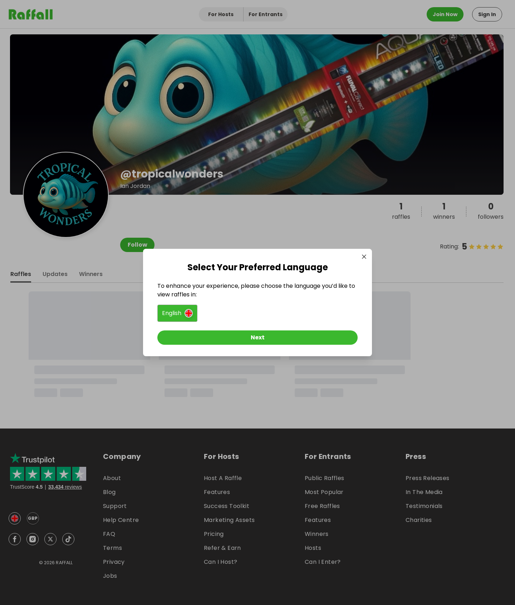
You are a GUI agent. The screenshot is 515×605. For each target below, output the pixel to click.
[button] (177, 313)
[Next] (257, 337)
